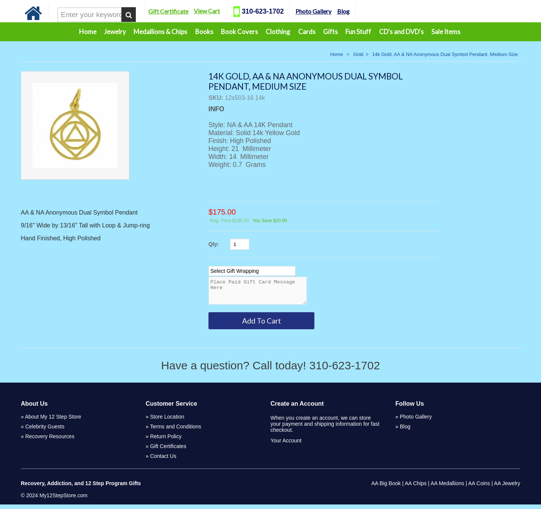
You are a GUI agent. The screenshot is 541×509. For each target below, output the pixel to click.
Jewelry (115, 32)
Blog (343, 11)
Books (204, 32)
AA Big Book (386, 488)
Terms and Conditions (175, 431)
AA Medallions (447, 488)
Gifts (330, 32)
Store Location (167, 421)
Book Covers (239, 32)
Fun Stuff (358, 32)
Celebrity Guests (44, 431)
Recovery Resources (50, 441)
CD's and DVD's (401, 32)
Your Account (286, 445)
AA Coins (479, 488)
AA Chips (416, 488)
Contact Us (163, 461)
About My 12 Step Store (53, 421)
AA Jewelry (507, 488)
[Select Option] (251, 271)
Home (87, 32)
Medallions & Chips (160, 32)
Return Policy (166, 441)
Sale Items (445, 32)
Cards (307, 32)
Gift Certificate (168, 11)
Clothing (278, 32)
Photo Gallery (313, 11)
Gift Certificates (168, 451)
